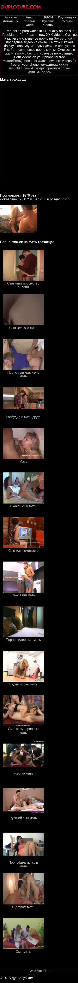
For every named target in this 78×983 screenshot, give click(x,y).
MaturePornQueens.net (20, 61)
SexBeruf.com (64, 38)
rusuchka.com (19, 68)
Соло (65, 199)
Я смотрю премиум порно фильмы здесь (49, 70)
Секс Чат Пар (39, 971)
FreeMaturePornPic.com (20, 34)
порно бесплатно (30, 53)
